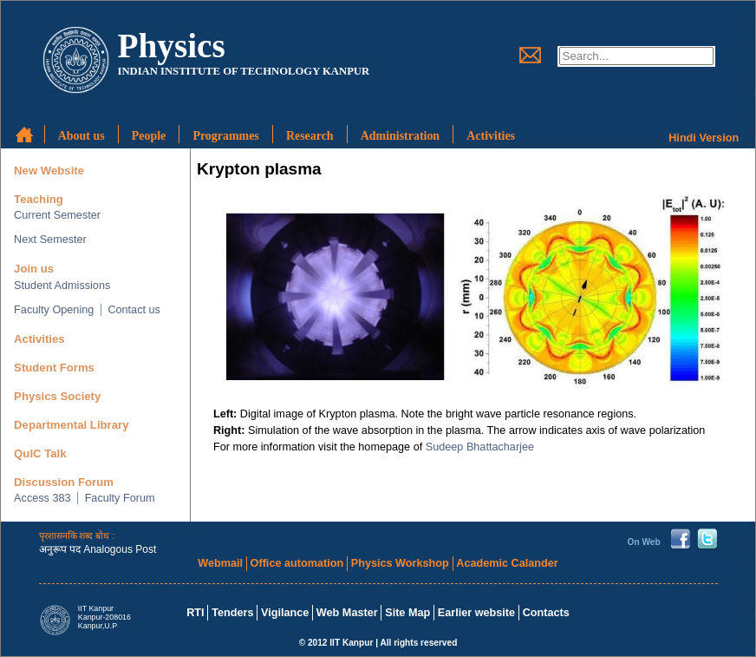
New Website (49, 170)
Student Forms (54, 367)
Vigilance (285, 613)
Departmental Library (71, 424)
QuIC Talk (40, 453)
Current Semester (57, 215)
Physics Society (57, 396)
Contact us (134, 310)
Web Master (347, 613)
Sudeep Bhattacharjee (480, 447)
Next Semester (50, 239)
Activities (39, 338)
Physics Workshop (400, 563)
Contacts (546, 613)
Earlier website (476, 613)
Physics (171, 45)
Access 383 (42, 498)
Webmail (220, 563)
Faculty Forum (120, 498)
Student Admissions (62, 285)
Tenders (232, 613)
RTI (195, 613)
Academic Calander (506, 563)
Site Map (407, 613)
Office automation (297, 563)
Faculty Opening (54, 310)
